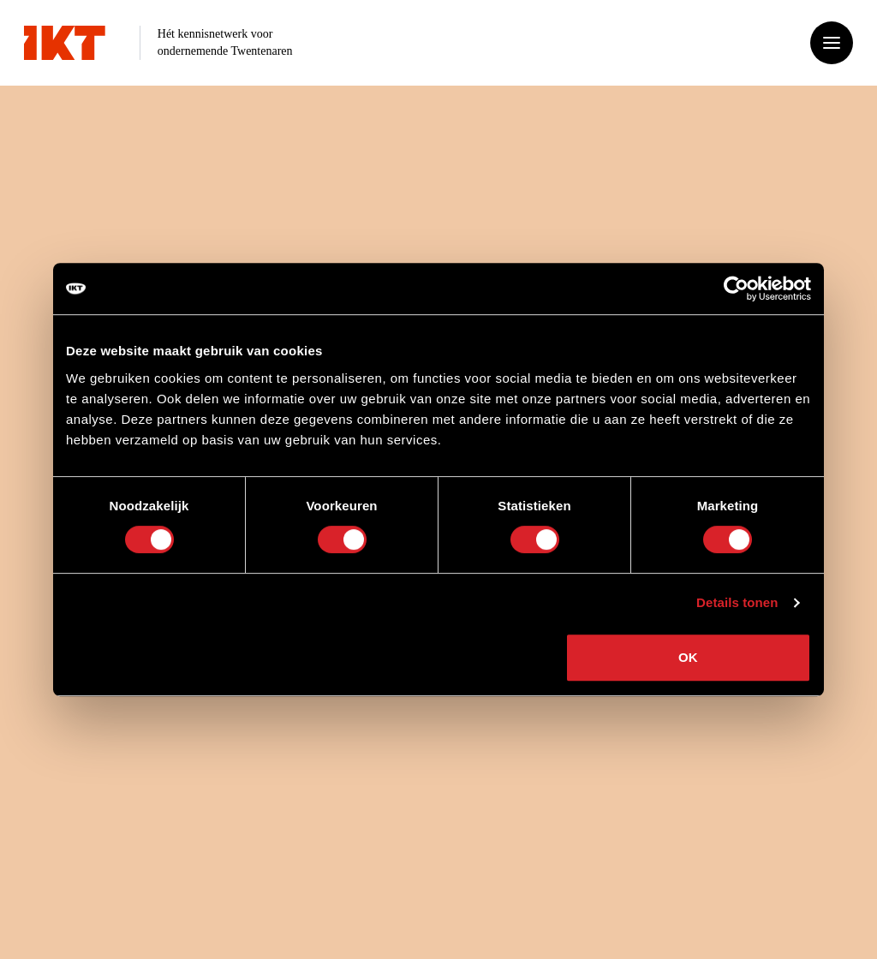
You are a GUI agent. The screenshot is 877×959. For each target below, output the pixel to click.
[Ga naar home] (64, 43)
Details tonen (737, 602)
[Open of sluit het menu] (831, 42)
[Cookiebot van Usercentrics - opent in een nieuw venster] (736, 288)
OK (688, 657)
